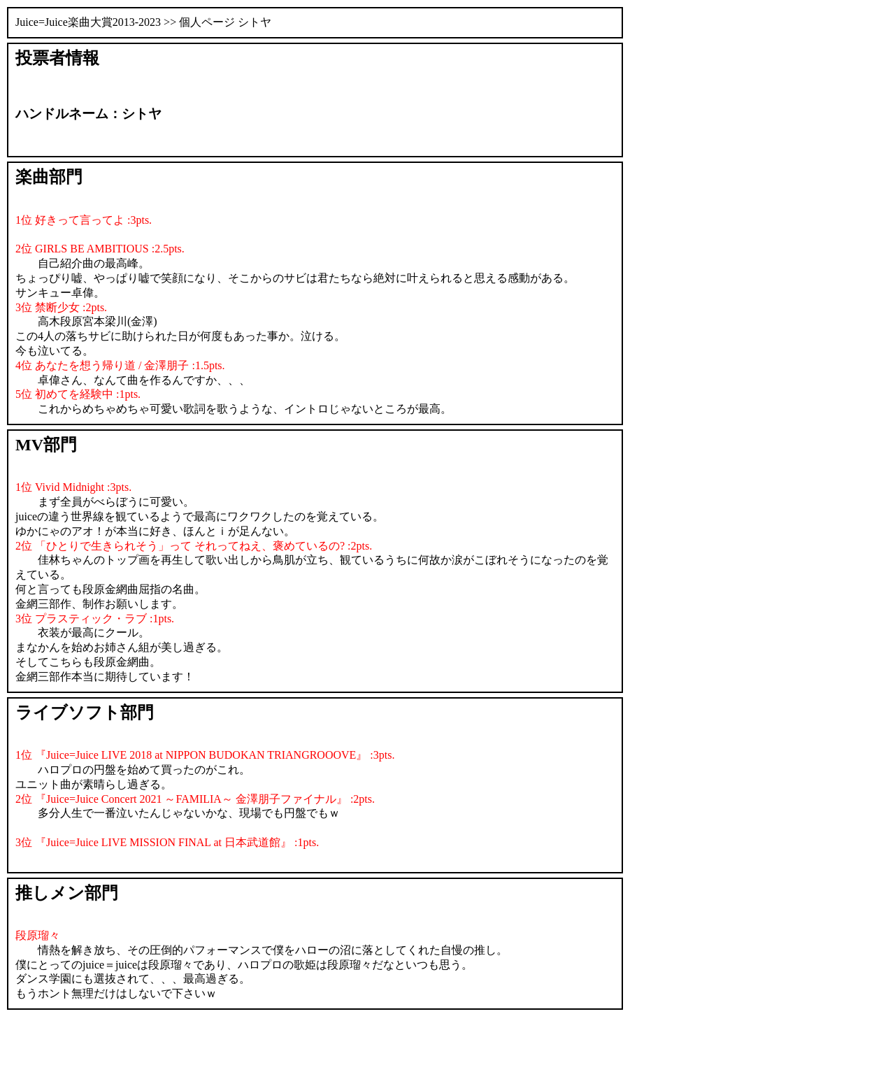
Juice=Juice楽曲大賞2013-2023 (88, 22)
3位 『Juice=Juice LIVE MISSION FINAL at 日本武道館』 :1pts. (167, 842)
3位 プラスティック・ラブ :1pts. (94, 618)
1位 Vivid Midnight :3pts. (73, 487)
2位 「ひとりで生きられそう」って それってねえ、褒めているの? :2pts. (193, 546)
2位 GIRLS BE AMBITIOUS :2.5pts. (100, 249)
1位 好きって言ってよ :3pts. (83, 220)
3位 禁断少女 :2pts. (61, 307)
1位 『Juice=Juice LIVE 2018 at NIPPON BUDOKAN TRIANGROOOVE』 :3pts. (204, 755)
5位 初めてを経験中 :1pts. (78, 394)
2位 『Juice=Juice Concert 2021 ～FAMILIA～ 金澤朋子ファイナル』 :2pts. (195, 799)
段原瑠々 (37, 935)
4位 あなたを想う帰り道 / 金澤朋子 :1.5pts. (120, 365)
